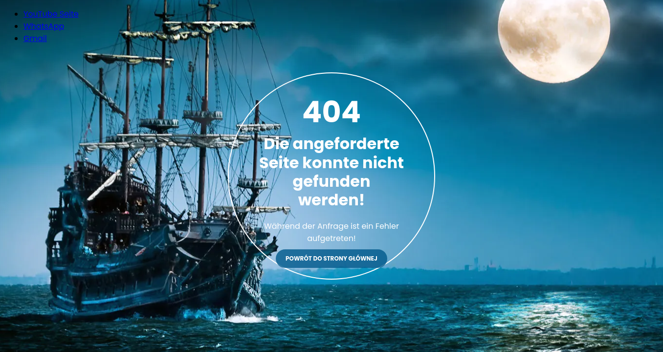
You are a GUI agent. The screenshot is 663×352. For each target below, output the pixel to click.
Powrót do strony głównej (331, 258)
